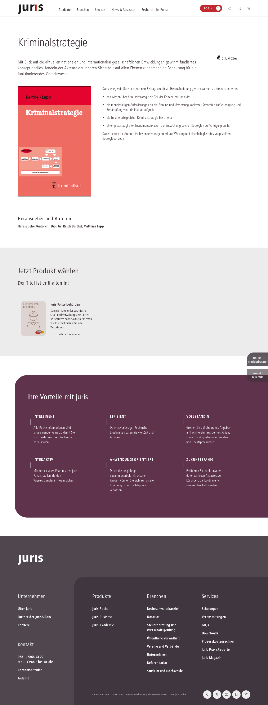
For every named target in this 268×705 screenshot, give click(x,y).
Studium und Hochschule (165, 671)
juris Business (102, 617)
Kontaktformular (30, 670)
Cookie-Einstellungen (135, 694)
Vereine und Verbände (163, 646)
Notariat (153, 617)
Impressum (97, 694)
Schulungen (210, 609)
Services (210, 596)
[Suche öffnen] (230, 8)
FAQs (205, 625)
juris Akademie (103, 625)
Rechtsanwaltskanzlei (163, 609)
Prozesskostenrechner (218, 641)
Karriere (24, 625)
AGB (107, 694)
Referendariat (157, 663)
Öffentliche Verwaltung (163, 638)
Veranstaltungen (214, 617)
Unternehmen (156, 654)
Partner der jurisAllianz (35, 617)
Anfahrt (23, 678)
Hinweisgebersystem (157, 694)
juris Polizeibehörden (65, 304)
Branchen (156, 596)
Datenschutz (117, 694)
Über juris (25, 609)
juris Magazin (212, 658)
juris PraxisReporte (216, 649)
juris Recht (100, 609)
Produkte (101, 596)
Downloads (210, 633)
